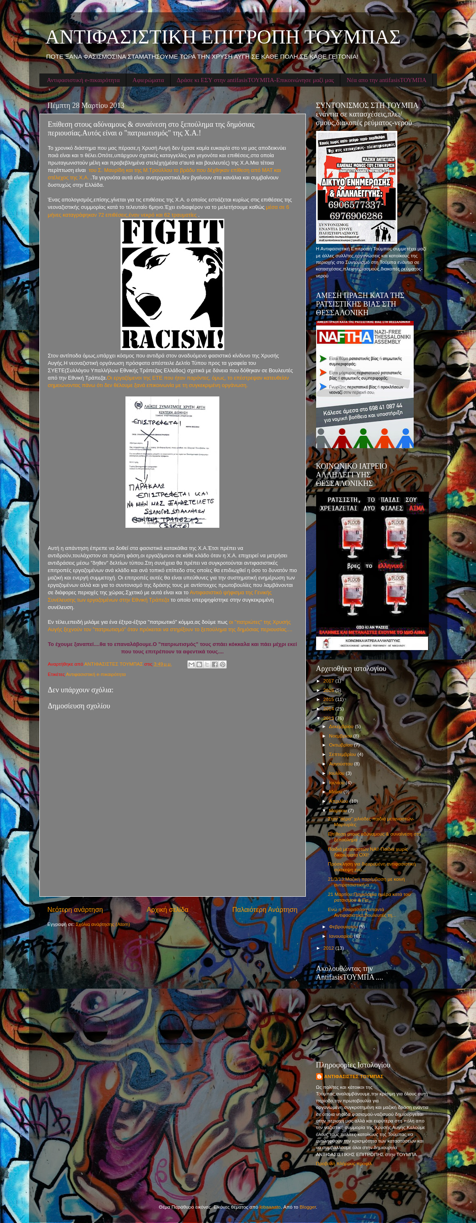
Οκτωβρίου (341, 744)
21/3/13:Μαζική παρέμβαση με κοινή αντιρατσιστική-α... (366, 881)
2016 (329, 690)
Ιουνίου (337, 782)
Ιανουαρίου (341, 936)
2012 (329, 947)
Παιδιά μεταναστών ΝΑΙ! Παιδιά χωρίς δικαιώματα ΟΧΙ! (368, 851)
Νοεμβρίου (341, 735)
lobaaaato (270, 1206)
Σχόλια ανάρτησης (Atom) (103, 924)
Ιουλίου (337, 773)
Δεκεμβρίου (342, 726)
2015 (329, 699)
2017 (329, 680)
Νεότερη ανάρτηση (75, 909)
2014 (329, 708)
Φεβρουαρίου (344, 926)
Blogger (308, 1206)
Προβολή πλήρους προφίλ (344, 1163)
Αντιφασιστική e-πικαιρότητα (83, 80)
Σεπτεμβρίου (343, 754)
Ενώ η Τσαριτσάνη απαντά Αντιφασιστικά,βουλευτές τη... (362, 912)
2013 (329, 718)
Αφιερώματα (148, 80)
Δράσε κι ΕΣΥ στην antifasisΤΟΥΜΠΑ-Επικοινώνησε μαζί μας (255, 80)
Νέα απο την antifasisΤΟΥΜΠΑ (386, 80)
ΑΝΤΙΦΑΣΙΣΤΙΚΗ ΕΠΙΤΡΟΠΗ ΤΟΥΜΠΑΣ (223, 37)
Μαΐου (336, 791)
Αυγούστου (341, 763)
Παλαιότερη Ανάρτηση (264, 909)
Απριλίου (339, 801)
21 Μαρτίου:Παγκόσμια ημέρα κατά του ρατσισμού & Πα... (369, 896)
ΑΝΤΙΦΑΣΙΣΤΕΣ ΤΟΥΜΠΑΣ (354, 1076)
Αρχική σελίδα (168, 909)
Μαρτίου (338, 810)
